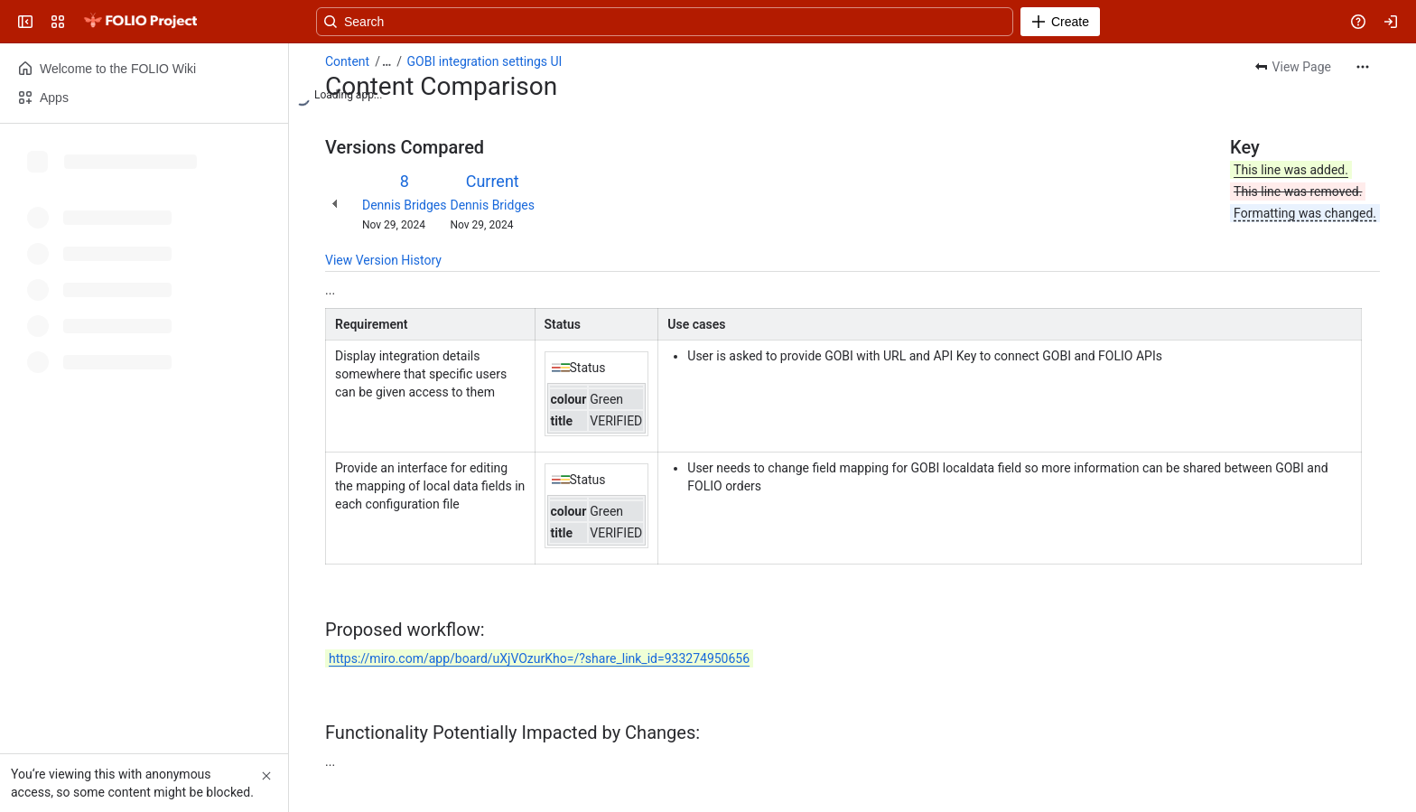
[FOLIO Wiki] (139, 21)
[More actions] (1363, 66)
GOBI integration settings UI (485, 61)
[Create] (1060, 21)
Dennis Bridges (404, 205)
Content (347, 61)
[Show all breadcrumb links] (386, 61)
